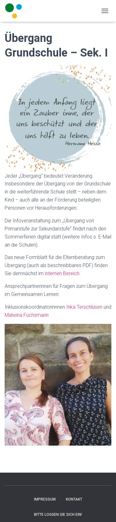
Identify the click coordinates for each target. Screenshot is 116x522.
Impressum (45, 499)
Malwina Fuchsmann (27, 315)
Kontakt (74, 499)
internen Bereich (62, 273)
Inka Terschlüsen (84, 307)
